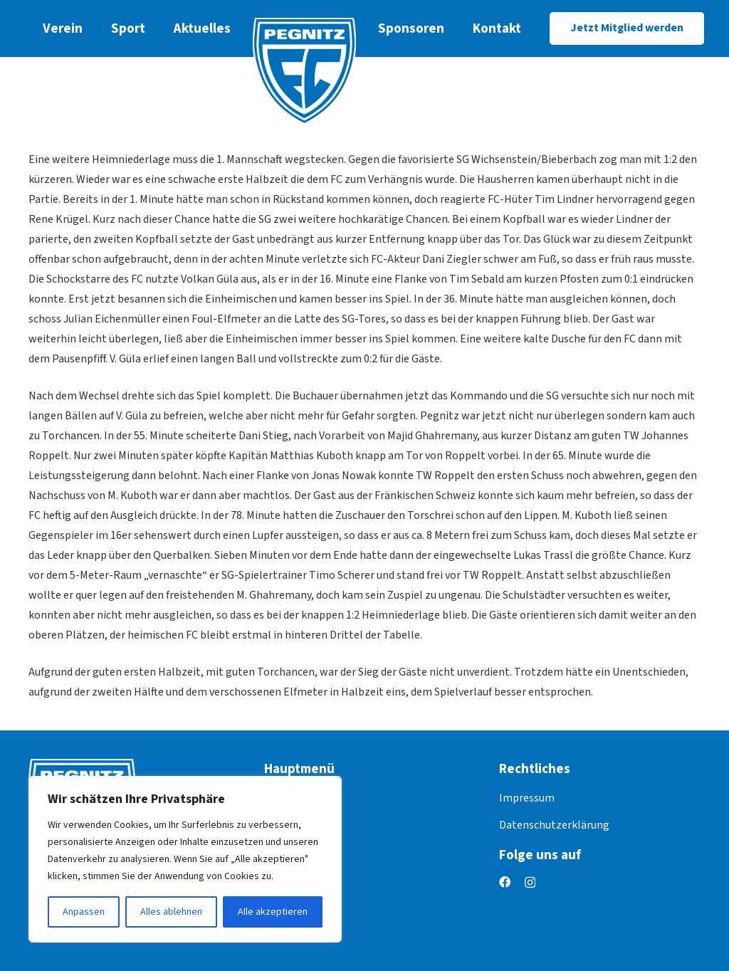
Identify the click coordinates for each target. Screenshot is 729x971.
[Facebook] (504, 882)
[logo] (304, 71)
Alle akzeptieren (273, 912)
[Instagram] (530, 882)
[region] (185, 859)
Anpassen (84, 912)
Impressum (527, 798)
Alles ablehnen (171, 912)
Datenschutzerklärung (554, 825)
